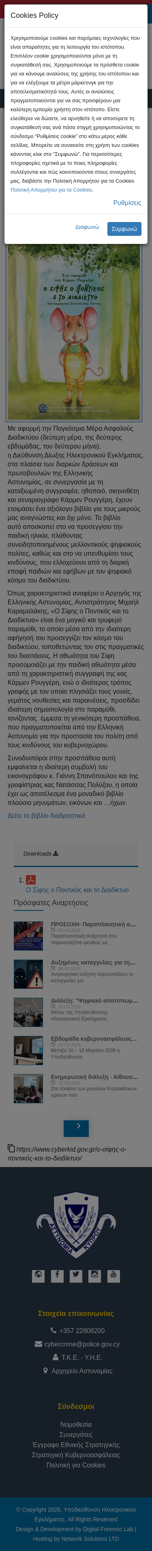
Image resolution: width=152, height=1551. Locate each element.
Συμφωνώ (124, 229)
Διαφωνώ (87, 227)
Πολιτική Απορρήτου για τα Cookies (51, 190)
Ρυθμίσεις (127, 202)
